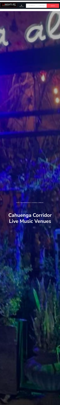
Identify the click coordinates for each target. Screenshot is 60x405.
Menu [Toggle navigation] (21, 6)
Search (53, 5)
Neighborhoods (26, 202)
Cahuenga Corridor (37, 202)
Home (18, 202)
